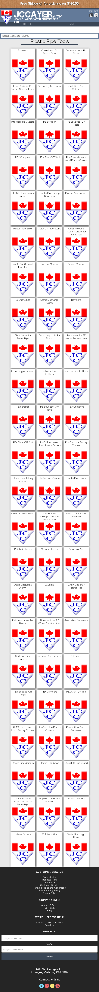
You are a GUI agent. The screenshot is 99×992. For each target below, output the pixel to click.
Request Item (49, 879)
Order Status (49, 877)
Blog (49, 910)
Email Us (49, 925)
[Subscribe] (49, 956)
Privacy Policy (50, 893)
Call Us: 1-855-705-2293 (49, 922)
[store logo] (7, 19)
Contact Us (49, 882)
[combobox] (49, 36)
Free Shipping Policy (49, 890)
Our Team (49, 908)
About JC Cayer (49, 905)
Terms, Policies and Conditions (49, 887)
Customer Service (49, 885)
